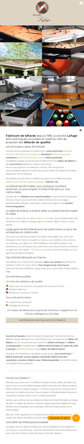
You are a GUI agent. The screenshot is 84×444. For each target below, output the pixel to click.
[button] (76, 418)
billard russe (36, 157)
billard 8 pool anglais (28, 154)
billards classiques (36, 182)
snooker (24, 157)
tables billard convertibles (42, 218)
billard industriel (26, 349)
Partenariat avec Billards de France (42, 320)
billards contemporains (16, 182)
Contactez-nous (39, 249)
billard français (60, 154)
